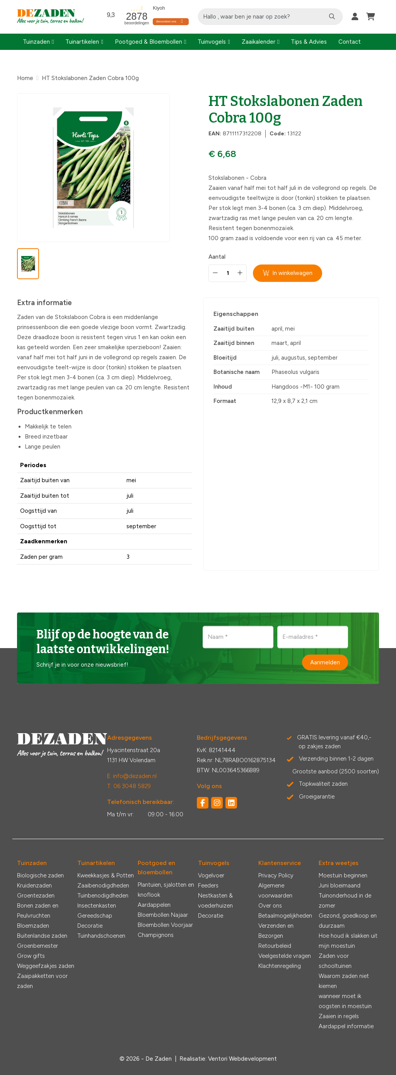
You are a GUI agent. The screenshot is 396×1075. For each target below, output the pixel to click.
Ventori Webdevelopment (242, 1058)
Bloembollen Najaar (163, 914)
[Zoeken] (332, 16)
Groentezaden (36, 895)
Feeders (208, 885)
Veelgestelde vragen (284, 955)
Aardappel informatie (346, 1026)
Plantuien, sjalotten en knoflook (166, 889)
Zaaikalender (258, 41)
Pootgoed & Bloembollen (148, 41)
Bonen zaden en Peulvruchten (37, 910)
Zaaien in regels (339, 1016)
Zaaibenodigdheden (103, 885)
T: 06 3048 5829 (129, 786)
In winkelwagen (288, 273)
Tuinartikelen (82, 41)
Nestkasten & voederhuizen (215, 900)
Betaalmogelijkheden (285, 915)
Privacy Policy (276, 875)
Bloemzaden (33, 925)
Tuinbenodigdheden (102, 895)
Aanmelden (325, 662)
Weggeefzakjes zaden (45, 965)
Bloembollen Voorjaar (165, 924)
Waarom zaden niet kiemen (344, 981)
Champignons (156, 935)
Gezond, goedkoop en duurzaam (348, 920)
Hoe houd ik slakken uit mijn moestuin (348, 940)
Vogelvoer (211, 875)
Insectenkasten (96, 905)
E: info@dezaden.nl (132, 776)
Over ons (270, 905)
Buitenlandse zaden (42, 935)
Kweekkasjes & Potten (105, 875)
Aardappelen (154, 904)
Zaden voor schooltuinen (335, 960)
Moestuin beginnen (343, 875)
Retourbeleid (274, 945)
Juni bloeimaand (339, 885)
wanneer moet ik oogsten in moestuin (345, 1001)
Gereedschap (94, 915)
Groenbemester (37, 945)
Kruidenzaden (34, 885)
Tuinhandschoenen (101, 935)
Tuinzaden (36, 41)
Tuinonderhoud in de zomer (345, 900)
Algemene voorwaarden (275, 890)
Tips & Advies (309, 41)
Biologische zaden (40, 875)
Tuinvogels (212, 41)
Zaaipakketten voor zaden (42, 981)
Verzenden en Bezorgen (276, 930)
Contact (349, 41)
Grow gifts (31, 955)
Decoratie (89, 925)
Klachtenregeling (279, 965)
